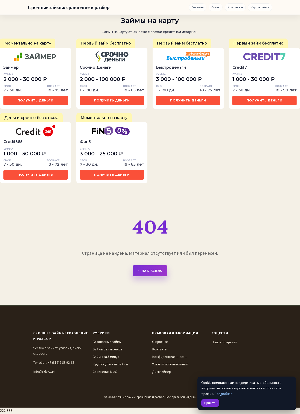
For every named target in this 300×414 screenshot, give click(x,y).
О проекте (160, 342)
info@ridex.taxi (44, 371)
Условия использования (170, 364)
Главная (198, 7)
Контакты (235, 7)
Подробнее (223, 393)
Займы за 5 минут (106, 356)
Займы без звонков (107, 349)
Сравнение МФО (105, 371)
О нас (215, 7)
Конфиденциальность (169, 356)
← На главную (149, 270)
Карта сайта (260, 7)
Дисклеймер (161, 371)
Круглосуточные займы (110, 364)
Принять (210, 403)
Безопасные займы (107, 342)
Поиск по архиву (224, 342)
